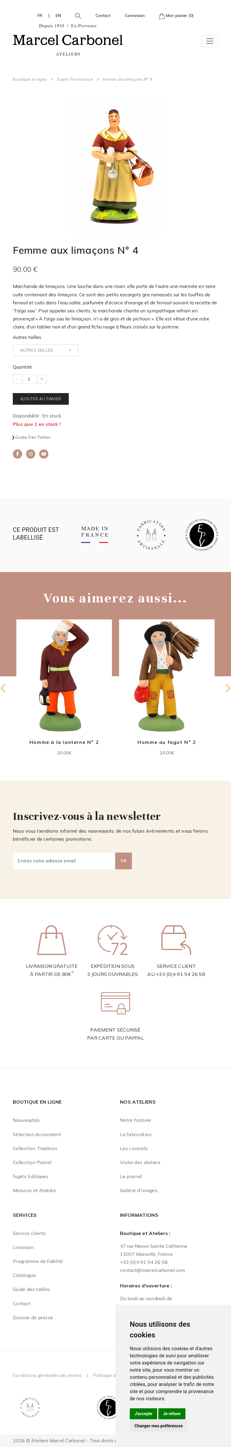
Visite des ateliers (140, 1162)
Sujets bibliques (30, 1176)
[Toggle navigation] (210, 41)
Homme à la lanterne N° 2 (64, 742)
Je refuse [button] (172, 1413)
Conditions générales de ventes (47, 1375)
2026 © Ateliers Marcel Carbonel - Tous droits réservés (73, 1440)
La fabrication (136, 1134)
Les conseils (134, 1148)
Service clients (29, 1233)
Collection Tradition (35, 1148)
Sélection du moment (37, 1134)
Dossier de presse (33, 1317)
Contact (103, 15)
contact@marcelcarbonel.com (152, 1270)
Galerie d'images (138, 1190)
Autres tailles (27, 337)
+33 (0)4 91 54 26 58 (180, 974)
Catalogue (24, 1275)
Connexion (135, 15)
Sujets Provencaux (75, 79)
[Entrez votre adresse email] (64, 861)
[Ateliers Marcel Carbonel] (68, 39)
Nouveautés (26, 1120)
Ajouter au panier (40, 398)
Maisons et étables (34, 1190)
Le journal (131, 1176)
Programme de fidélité (38, 1261)
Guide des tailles (33, 437)
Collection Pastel (32, 1162)
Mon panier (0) (176, 16)
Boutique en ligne (30, 79)
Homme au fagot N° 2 (167, 742)
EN (58, 15)
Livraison (23, 1247)
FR (40, 15)
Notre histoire (135, 1120)
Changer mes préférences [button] (159, 1425)
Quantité (22, 367)
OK (124, 860)
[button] (76, 15)
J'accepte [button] (143, 1413)
